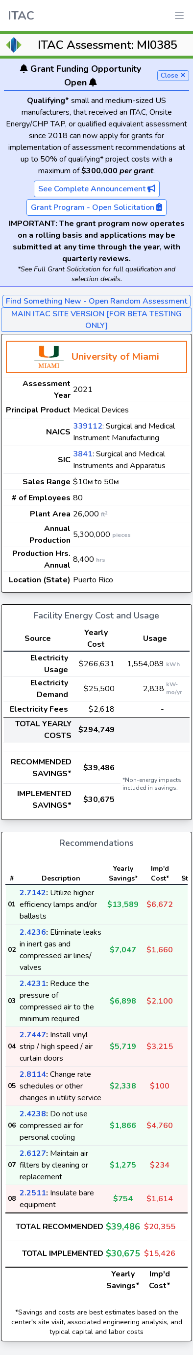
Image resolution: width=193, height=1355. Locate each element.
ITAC (21, 15)
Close (173, 75)
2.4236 (33, 932)
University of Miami (115, 356)
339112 (87, 426)
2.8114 (33, 1074)
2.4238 (33, 1114)
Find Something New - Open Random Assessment (96, 301)
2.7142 (33, 892)
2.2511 (33, 1193)
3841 (83, 454)
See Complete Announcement (96, 189)
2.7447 (33, 1034)
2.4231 (33, 983)
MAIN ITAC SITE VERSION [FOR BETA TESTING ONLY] (96, 319)
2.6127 (33, 1153)
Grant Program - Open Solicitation (96, 207)
